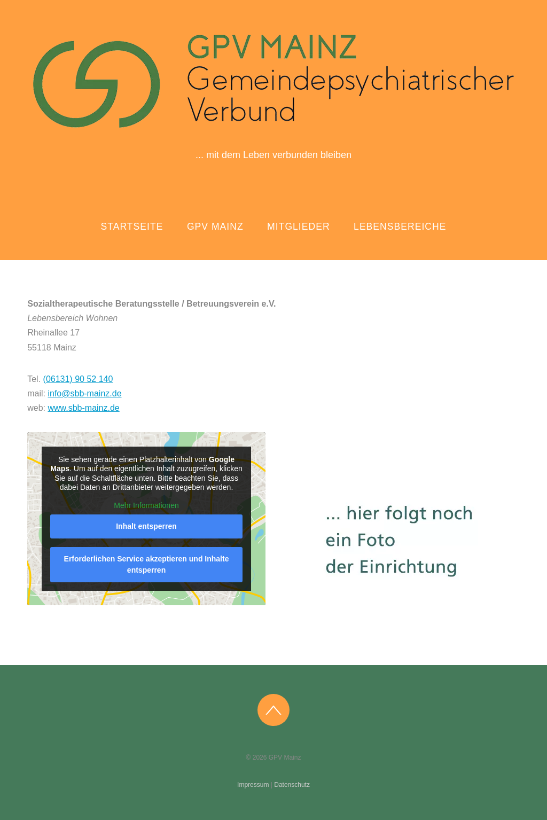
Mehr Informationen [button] (146, 505)
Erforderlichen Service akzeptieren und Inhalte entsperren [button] (146, 565)
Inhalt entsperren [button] (146, 526)
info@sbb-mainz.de (84, 393)
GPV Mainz (215, 226)
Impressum (253, 784)
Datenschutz (292, 784)
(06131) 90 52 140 (78, 379)
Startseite (132, 226)
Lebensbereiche (400, 226)
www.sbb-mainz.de (83, 407)
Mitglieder (298, 226)
